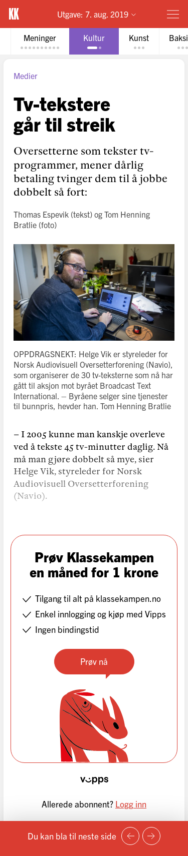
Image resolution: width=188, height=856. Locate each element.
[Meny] (173, 14)
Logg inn (130, 803)
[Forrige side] (130, 836)
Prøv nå (94, 661)
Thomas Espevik (41, 214)
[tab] (40, 41)
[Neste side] (151, 836)
